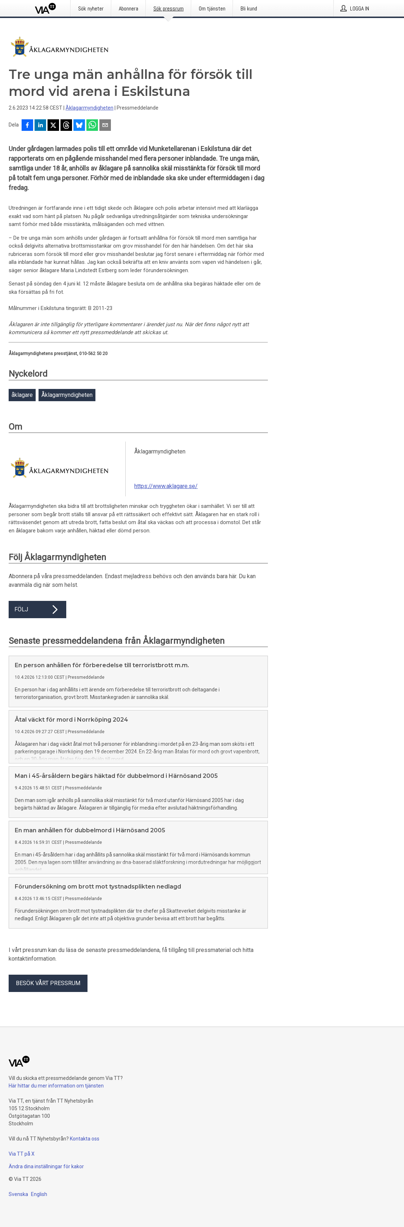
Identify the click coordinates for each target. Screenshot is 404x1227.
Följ (37, 609)
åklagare (22, 394)
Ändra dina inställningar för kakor (46, 1178)
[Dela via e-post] (105, 125)
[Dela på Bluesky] (79, 125)
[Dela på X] (53, 125)
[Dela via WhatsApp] (92, 125)
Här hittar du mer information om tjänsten (56, 1097)
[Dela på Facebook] (27, 125)
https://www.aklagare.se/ (166, 486)
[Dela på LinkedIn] (40, 125)
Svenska (18, 1206)
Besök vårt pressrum (48, 994)
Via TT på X (22, 1165)
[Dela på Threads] (66, 125)
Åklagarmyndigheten (89, 108)
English (39, 1206)
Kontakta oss (84, 1150)
